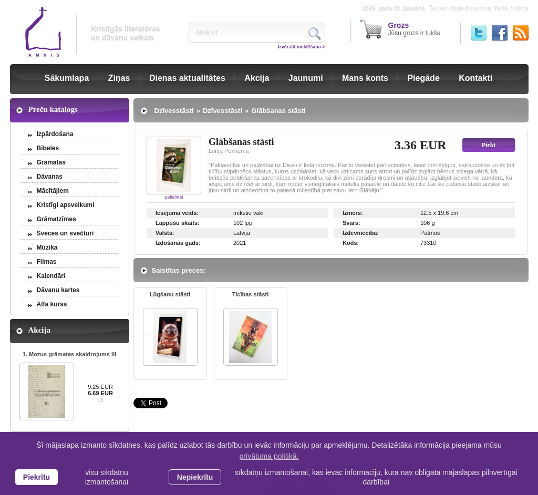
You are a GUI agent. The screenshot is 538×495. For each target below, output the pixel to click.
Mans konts (365, 78)
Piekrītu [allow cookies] (36, 477)
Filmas (47, 261)
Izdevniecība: (361, 233)
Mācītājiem (53, 190)
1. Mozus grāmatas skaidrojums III (70, 354)
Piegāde (423, 78)
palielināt (173, 197)
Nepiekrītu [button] (195, 477)
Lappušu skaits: (178, 223)
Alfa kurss (52, 304)
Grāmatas (51, 162)
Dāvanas (50, 176)
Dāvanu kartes (58, 290)
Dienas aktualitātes (187, 78)
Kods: (351, 243)
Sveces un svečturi (65, 233)
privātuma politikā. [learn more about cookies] (269, 456)
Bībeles (48, 148)
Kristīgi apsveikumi (66, 205)
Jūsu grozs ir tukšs (414, 29)
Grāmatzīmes (56, 219)
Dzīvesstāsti (174, 111)
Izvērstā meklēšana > (301, 46)
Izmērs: (353, 213)
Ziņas (119, 78)
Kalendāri (51, 276)
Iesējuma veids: (177, 213)
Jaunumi (305, 78)
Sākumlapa (67, 78)
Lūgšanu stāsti (170, 294)
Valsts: (165, 233)
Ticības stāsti (250, 294)
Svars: (351, 223)
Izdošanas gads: (178, 243)
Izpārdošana (55, 134)
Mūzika (47, 247)
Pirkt (489, 145)
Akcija (256, 78)
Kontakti (475, 78)
